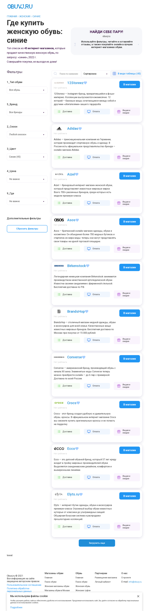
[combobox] (27, 90)
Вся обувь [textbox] (14, 90)
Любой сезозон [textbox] (17, 134)
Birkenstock (76, 266)
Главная (48, 577)
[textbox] (92, 74)
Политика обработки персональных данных (19, 590)
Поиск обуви (50, 582)
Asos (71, 220)
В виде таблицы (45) (129, 73)
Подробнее (16, 607)
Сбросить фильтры (27, 228)
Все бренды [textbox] (15, 112)
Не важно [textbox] (14, 179)
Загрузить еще (97, 543)
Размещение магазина (106, 577)
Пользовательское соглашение (24, 585)
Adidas (72, 128)
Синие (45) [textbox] (15, 156)
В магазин (129, 84)
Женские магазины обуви (57, 586)
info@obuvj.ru (135, 582)
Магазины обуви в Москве (57, 590)
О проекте (126, 577)
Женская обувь (83, 586)
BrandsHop (76, 311)
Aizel (71, 174)
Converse (74, 357)
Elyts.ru (73, 494)
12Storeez (75, 83)
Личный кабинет (103, 582)
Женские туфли (83, 590)
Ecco (71, 449)
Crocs (71, 403)
